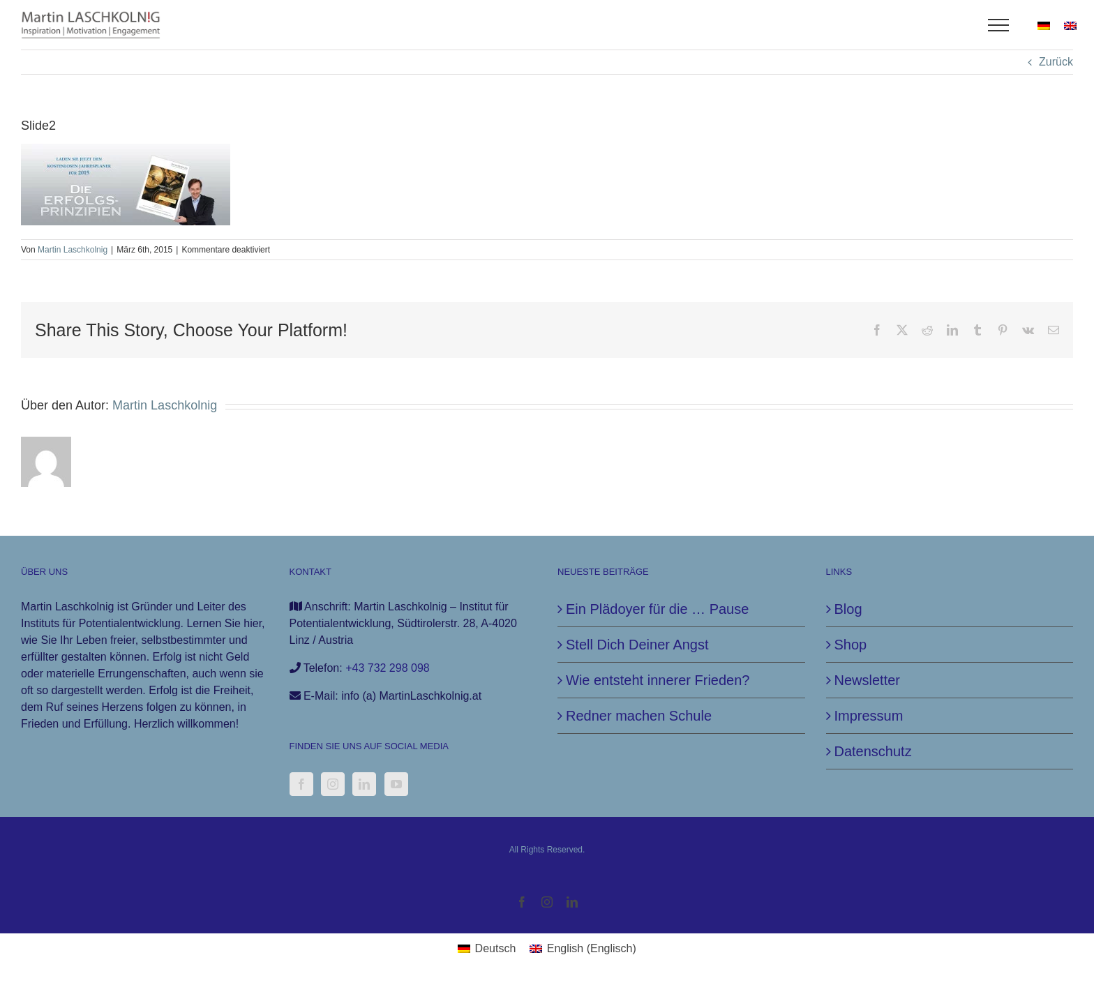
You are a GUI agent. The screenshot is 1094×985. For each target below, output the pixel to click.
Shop (850, 644)
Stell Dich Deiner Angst (637, 644)
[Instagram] (333, 784)
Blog (848, 609)
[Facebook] (301, 784)
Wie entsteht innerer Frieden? (657, 680)
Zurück (1056, 62)
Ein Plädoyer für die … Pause (657, 609)
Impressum (869, 715)
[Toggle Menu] (999, 25)
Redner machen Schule (639, 715)
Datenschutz (873, 751)
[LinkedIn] (364, 784)
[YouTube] (396, 784)
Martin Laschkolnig (72, 250)
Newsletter (867, 680)
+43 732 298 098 (387, 668)
